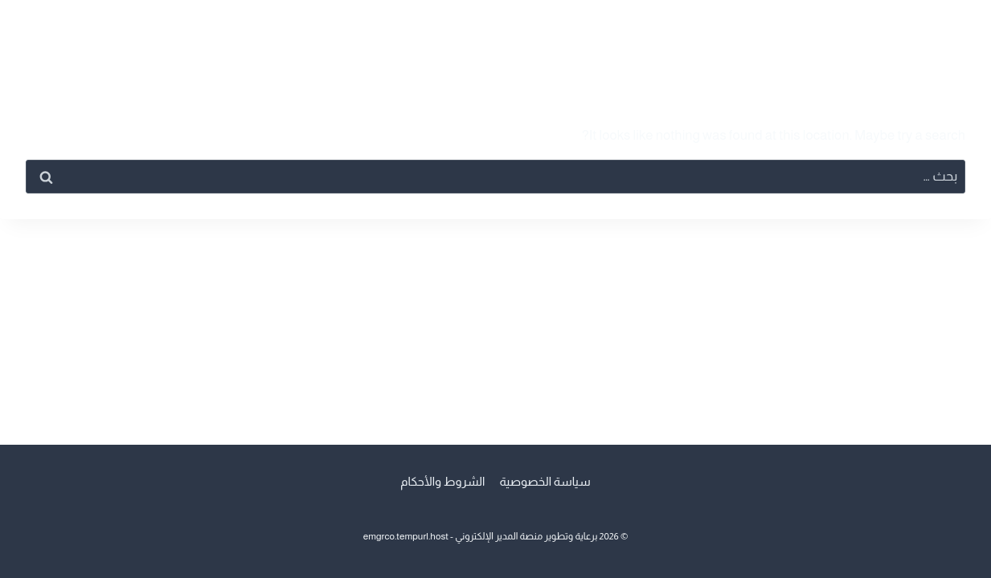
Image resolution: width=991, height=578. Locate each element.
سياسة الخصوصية (544, 481)
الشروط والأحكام (442, 481)
